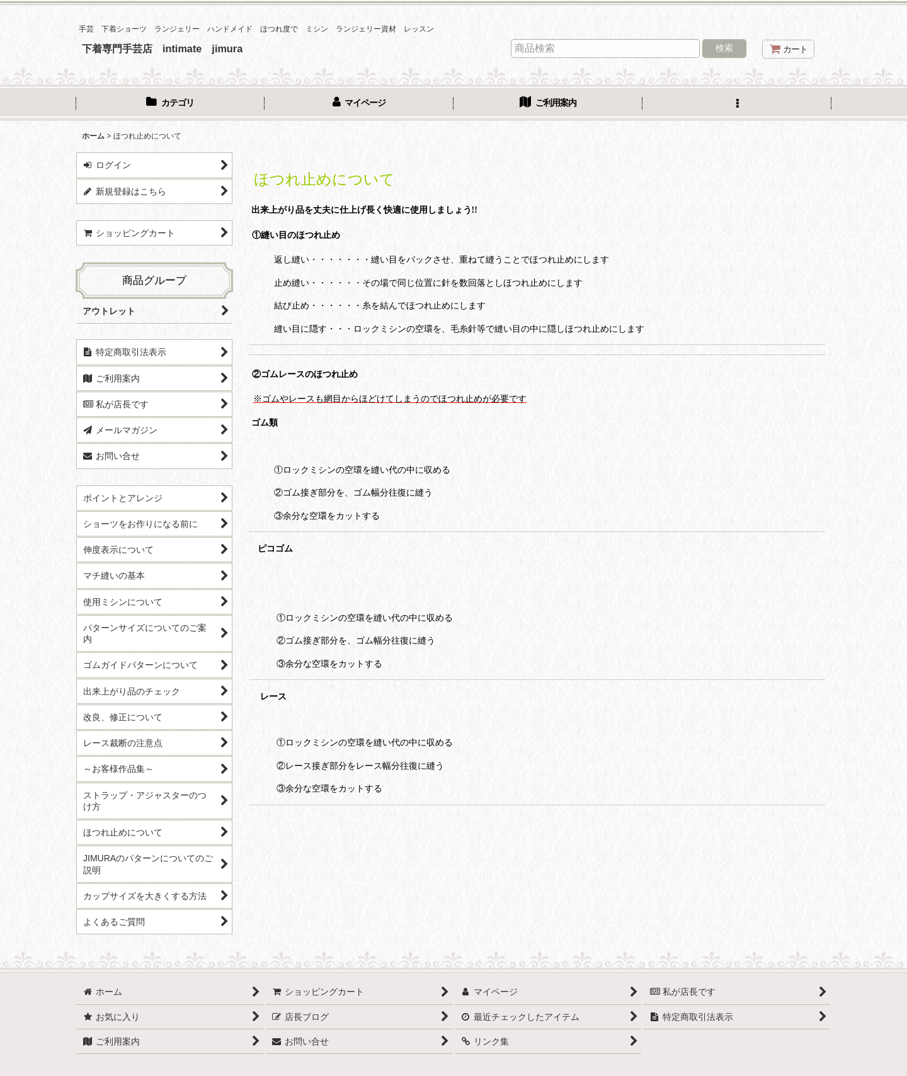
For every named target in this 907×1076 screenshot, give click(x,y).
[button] (736, 104)
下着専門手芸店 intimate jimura (162, 48)
